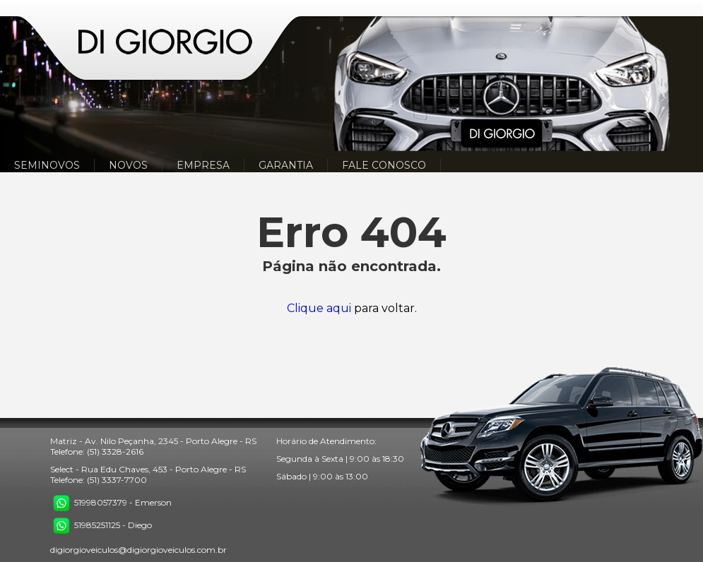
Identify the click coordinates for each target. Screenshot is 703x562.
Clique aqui (319, 308)
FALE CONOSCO (384, 165)
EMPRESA (203, 165)
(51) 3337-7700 (117, 479)
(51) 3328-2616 (115, 451)
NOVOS (128, 165)
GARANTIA (286, 165)
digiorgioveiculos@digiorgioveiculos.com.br (138, 549)
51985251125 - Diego (101, 525)
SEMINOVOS (47, 165)
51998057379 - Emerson (111, 502)
